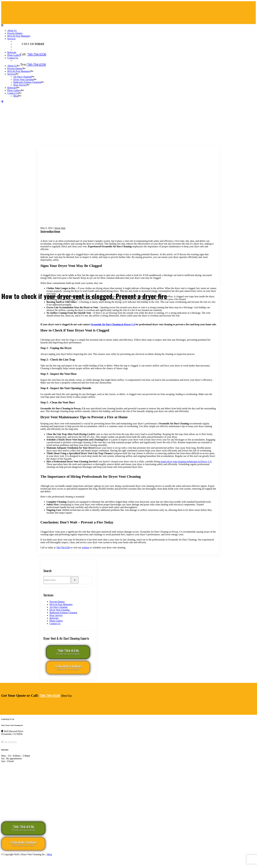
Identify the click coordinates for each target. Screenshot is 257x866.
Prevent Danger (57, 601)
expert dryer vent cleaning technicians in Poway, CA (186, 461)
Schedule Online (68, 667)
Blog (49, 854)
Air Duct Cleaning (58, 607)
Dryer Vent (60, 228)
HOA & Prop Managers (61, 604)
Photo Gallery (56, 620)
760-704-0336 (36, 54)
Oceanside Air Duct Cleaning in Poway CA (113, 324)
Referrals (54, 618)
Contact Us (55, 623)
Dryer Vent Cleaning (60, 610)
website (85, 547)
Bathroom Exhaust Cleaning (63, 612)
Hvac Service (56, 615)
